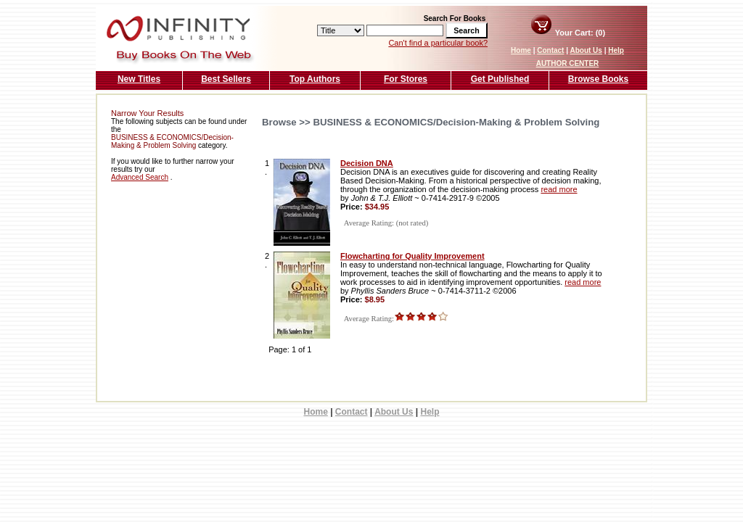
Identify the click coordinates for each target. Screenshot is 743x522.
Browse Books (598, 79)
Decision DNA (366, 163)
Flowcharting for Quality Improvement (412, 256)
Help (616, 50)
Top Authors (315, 79)
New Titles (139, 79)
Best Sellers (226, 79)
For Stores (405, 79)
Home (521, 50)
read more (559, 189)
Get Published (500, 79)
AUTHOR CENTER (567, 63)
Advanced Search (139, 177)
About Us (586, 50)
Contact (550, 50)
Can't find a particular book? (438, 42)
